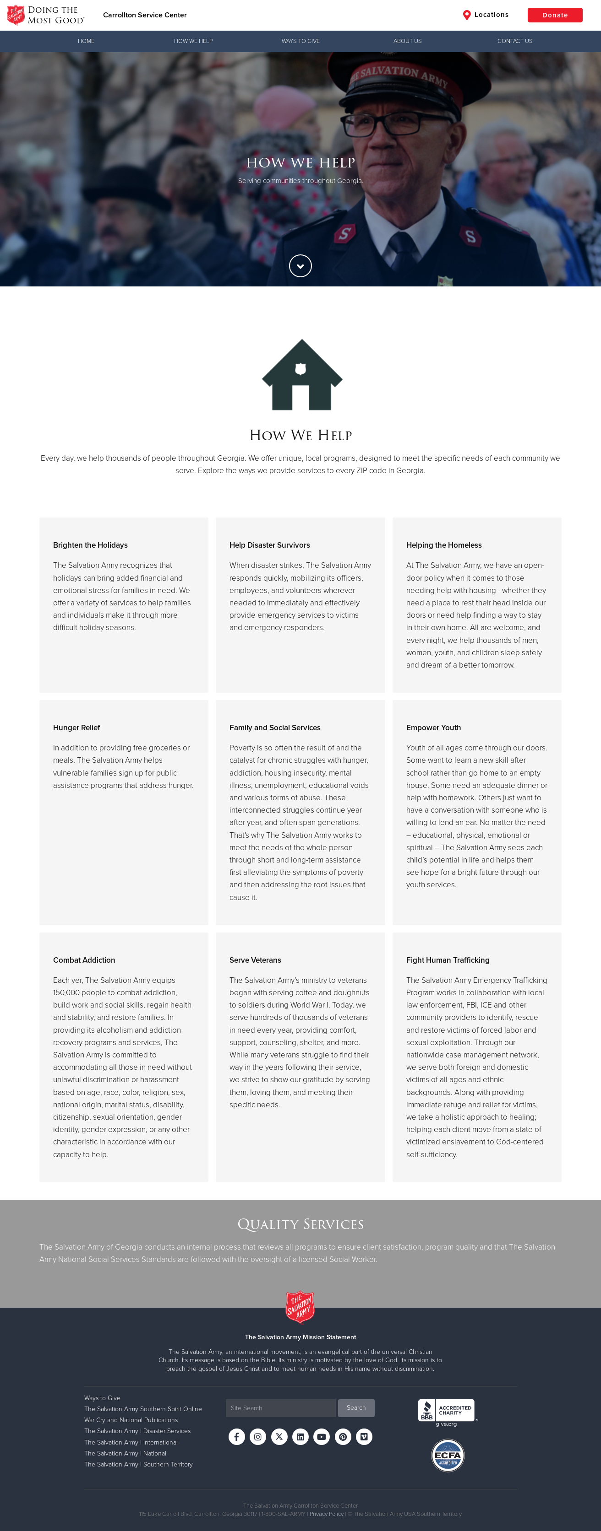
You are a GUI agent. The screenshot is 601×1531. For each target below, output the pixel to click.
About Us (407, 41)
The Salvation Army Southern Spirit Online (143, 1409)
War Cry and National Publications (131, 1420)
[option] (300, 169)
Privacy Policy (327, 1514)
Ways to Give (301, 41)
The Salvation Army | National (125, 1453)
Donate (555, 15)
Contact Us (515, 41)
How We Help (193, 41)
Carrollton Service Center (145, 15)
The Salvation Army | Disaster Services (137, 1431)
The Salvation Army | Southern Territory (138, 1464)
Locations (486, 15)
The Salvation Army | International (131, 1442)
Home (86, 41)
